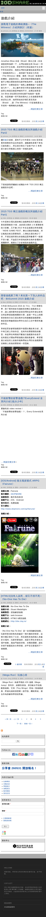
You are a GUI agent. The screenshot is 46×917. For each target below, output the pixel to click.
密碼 (4, 811)
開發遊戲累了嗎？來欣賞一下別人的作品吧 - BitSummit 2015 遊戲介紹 (23, 297)
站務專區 (6, 781)
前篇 (5, 140)
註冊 (42, 121)
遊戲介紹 (4, 116)
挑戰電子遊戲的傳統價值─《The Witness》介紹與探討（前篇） (18, 26)
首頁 (1, 11)
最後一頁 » (28, 724)
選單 (3, 8)
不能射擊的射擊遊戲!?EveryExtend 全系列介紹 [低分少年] (22, 400)
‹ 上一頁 (16, 719)
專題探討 (6, 786)
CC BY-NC (13, 889)
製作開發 (6, 791)
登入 (37, 121)
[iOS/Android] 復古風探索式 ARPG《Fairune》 (20, 482)
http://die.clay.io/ (19, 621)
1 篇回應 (18, 664)
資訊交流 (6, 793)
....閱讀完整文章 (35, 109)
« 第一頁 (8, 719)
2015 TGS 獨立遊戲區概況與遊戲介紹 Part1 (21, 213)
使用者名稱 (6, 804)
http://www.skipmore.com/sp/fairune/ (18, 509)
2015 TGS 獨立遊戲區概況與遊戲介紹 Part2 (21, 131)
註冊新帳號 (7, 818)
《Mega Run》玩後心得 (14, 675)
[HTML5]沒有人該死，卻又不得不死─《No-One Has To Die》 (21, 597)
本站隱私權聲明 (9, 907)
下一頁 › (20, 724)
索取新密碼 (7, 820)
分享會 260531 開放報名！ (19, 768)
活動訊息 (6, 784)
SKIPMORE (16, 494)
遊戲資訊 (6, 788)
